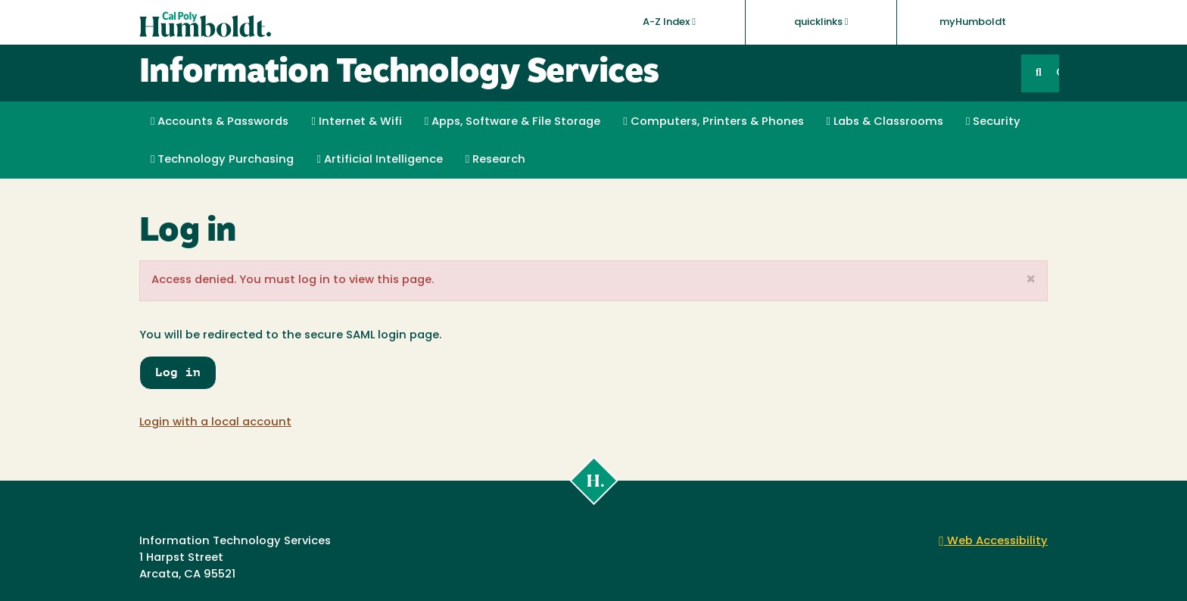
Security (993, 122)
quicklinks (821, 22)
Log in (178, 372)
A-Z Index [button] (669, 22)
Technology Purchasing (222, 160)
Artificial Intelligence (379, 160)
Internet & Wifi (356, 122)
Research (495, 160)
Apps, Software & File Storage (512, 122)
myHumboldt (972, 22)
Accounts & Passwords (219, 122)
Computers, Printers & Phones (713, 122)
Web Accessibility (993, 541)
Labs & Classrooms (885, 122)
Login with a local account (215, 422)
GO (1057, 73)
